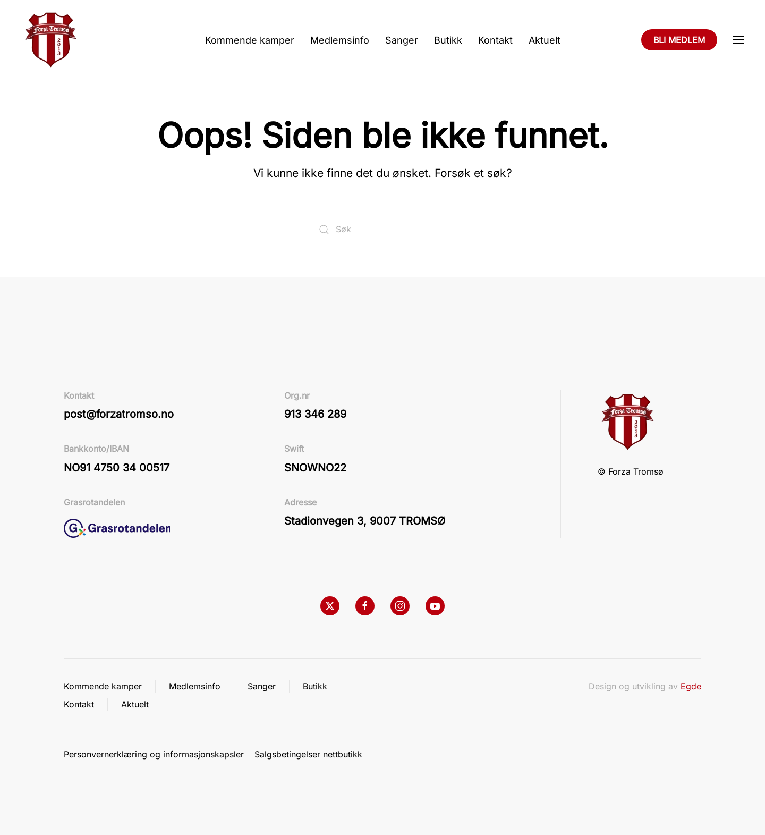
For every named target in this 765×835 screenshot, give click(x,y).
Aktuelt (544, 40)
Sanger (401, 40)
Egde (691, 686)
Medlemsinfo (339, 40)
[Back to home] (50, 40)
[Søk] (382, 229)
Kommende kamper (249, 40)
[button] (738, 40)
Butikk (448, 40)
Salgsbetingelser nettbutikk (308, 754)
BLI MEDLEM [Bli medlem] (679, 40)
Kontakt (495, 40)
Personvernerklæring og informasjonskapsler (154, 754)
